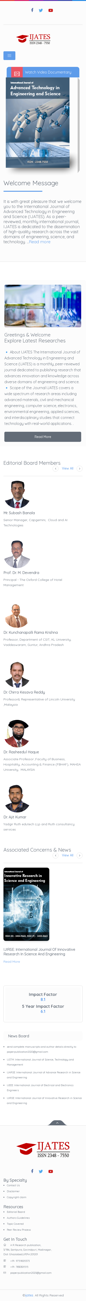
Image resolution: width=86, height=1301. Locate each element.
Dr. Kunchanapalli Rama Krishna (30, 632)
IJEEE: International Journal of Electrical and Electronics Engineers (40, 1088)
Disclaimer (13, 1191)
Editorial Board (16, 1212)
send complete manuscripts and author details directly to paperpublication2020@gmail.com (41, 1049)
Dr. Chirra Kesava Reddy (24, 692)
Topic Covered (15, 1223)
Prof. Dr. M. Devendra (21, 572)
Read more (39, 241)
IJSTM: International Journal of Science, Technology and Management (40, 1062)
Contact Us (13, 1185)
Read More (43, 437)
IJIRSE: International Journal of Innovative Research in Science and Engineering (39, 951)
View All (67, 468)
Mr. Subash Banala (19, 513)
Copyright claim (16, 1197)
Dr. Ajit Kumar (14, 817)
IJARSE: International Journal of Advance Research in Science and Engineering (43, 1075)
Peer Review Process (19, 1229)
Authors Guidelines (18, 1217)
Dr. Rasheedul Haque (21, 752)
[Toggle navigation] (9, 55)
